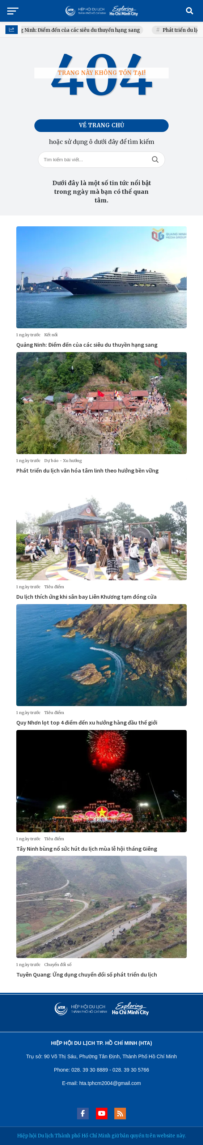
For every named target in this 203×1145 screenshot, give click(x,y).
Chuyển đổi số (57, 964)
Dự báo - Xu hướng (63, 460)
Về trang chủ (101, 125)
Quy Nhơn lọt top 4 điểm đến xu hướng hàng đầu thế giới (86, 722)
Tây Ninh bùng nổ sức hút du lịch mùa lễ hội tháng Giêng (86, 848)
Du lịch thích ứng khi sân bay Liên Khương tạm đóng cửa (86, 596)
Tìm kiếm (155, 159)
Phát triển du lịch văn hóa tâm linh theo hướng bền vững (87, 470)
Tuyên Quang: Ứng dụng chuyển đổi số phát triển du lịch (86, 974)
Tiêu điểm (54, 586)
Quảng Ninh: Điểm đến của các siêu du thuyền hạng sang (80, 30)
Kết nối (51, 334)
